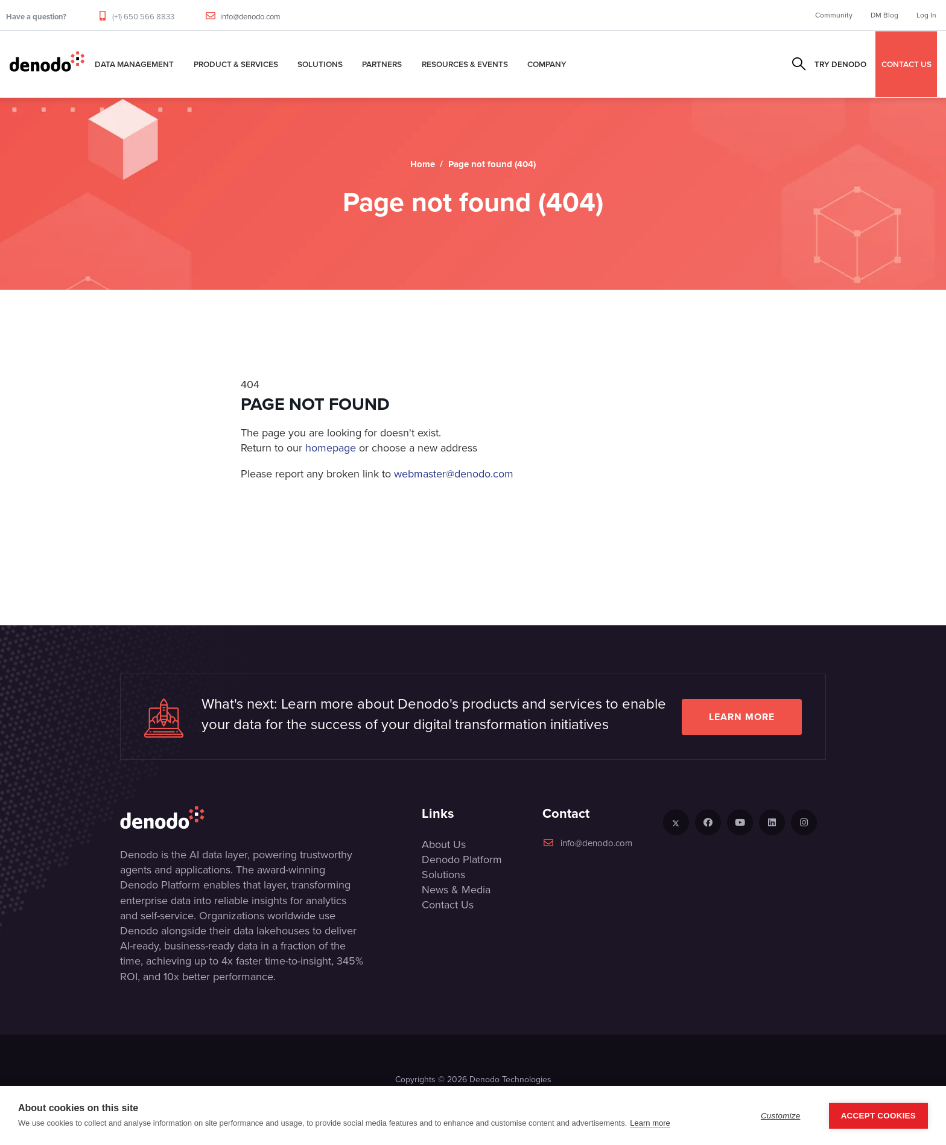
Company (547, 64)
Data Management (134, 64)
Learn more (742, 717)
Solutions (320, 64)
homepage (330, 448)
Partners (382, 64)
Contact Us (448, 905)
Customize (781, 1115)
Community (833, 15)
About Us (444, 844)
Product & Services (236, 64)
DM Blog (884, 15)
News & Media (456, 890)
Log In (926, 15)
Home (422, 164)
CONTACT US (906, 64)
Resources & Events (465, 64)
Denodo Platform (462, 859)
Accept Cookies (878, 1115)
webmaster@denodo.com (453, 474)
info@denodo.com (250, 16)
